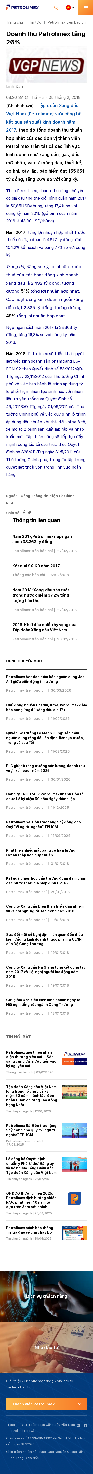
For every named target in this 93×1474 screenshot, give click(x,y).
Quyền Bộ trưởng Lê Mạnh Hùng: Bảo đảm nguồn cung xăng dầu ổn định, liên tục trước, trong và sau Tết (45, 737)
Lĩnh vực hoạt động (39, 1381)
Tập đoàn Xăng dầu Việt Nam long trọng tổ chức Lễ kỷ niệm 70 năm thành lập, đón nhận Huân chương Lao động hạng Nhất (31, 1096)
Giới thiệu (13, 1381)
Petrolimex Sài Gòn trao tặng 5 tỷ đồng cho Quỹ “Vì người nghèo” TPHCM (31, 1130)
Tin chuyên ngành (19, 1111)
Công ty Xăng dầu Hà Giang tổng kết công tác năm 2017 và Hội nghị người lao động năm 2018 (46, 972)
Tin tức (35, 22)
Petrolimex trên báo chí (66, 22)
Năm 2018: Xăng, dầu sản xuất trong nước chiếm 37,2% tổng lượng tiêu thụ (40, 595)
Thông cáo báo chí (28, 575)
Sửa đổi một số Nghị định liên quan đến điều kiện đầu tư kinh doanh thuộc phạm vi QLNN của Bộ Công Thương (44, 939)
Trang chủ (14, 22)
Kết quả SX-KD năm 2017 (36, 566)
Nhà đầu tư (65, 1381)
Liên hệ (25, 1387)
